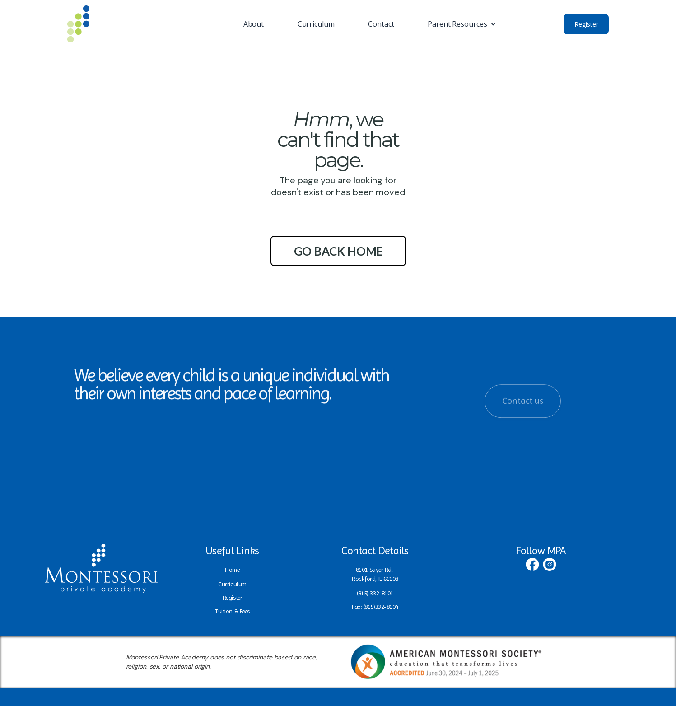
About (253, 24)
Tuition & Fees (232, 611)
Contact (381, 24)
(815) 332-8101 (375, 593)
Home (232, 569)
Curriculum (316, 24)
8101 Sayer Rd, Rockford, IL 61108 (375, 574)
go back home (338, 251)
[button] (462, 24)
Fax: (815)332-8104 (375, 606)
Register (586, 24)
